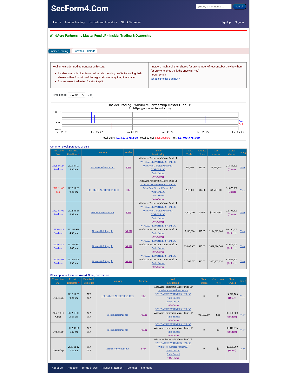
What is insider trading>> (165, 78)
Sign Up (226, 22)
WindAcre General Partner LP (158, 165)
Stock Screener (131, 22)
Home (57, 22)
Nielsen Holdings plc (102, 231)
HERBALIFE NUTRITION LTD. (102, 190)
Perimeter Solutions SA (102, 212)
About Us (57, 367)
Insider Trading (75, 22)
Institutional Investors (103, 22)
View (242, 167)
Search (239, 6)
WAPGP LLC (158, 169)
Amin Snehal (158, 173)
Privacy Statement (112, 367)
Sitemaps (146, 367)
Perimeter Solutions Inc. (102, 167)
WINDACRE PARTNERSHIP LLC (158, 162)
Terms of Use (90, 367)
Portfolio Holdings (84, 50)
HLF (128, 190)
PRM (128, 167)
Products (72, 367)
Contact (132, 367)
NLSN (128, 231)
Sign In (239, 22)
